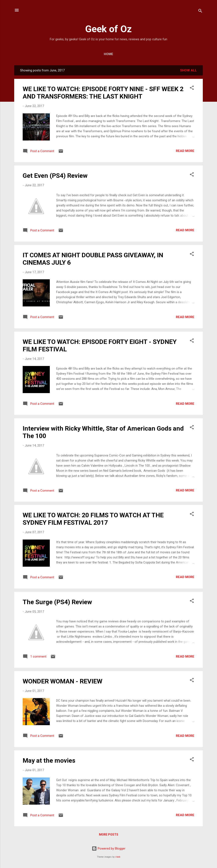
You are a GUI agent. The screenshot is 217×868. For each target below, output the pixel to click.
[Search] (200, 11)
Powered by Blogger (108, 848)
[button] (191, 88)
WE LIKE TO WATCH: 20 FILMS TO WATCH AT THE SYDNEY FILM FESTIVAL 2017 (93, 518)
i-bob (117, 856)
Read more (185, 151)
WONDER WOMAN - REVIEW (62, 681)
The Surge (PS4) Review (57, 602)
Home (108, 54)
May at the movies (49, 760)
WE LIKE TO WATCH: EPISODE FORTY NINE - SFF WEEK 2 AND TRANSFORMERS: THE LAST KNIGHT (103, 92)
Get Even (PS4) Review (55, 175)
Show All (188, 70)
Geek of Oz (108, 29)
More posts (108, 834)
